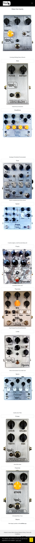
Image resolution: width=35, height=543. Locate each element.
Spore (17, 374)
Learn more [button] (18, 540)
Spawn (17, 204)
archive (22, 523)
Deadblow (17, 110)
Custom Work (11, 532)
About (16, 532)
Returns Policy (22, 532)
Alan (17, 61)
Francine (17, 468)
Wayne (17, 519)
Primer (17, 416)
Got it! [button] (31, 539)
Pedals (5, 532)
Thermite (17, 289)
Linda (17, 331)
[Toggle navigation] (32, 3)
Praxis (17, 246)
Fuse (17, 160)
